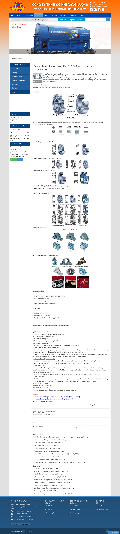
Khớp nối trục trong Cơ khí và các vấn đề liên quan (48, 493)
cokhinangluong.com (23, 531)
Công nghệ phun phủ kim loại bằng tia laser (46, 471)
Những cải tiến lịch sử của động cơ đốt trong (47, 459)
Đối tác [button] (54, 15)
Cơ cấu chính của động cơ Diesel (43, 474)
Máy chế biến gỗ (17, 68)
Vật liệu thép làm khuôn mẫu (43, 448)
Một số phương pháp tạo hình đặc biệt (45, 440)
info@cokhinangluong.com (99, 6)
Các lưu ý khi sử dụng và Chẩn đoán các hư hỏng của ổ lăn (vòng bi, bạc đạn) (57, 437)
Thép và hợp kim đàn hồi (41, 491)
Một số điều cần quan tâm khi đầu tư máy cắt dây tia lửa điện (52, 454)
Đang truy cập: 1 (24, 524)
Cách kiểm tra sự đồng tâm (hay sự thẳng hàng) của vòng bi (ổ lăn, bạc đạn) (56, 462)
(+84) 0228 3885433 (98, 2)
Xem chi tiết (13, 122)
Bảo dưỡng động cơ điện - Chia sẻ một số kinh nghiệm (49, 488)
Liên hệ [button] (82, 15)
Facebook (103, 506)
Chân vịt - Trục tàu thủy (18, 80)
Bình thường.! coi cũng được (19, 152)
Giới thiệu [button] (29, 15)
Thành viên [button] (74, 15)
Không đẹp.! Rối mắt (17, 156)
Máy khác (15, 84)
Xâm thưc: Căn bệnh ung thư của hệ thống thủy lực (48, 479)
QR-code (15, 524)
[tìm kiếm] (40, 58)
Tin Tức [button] (38, 15)
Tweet (34, 422)
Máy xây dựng (16, 72)
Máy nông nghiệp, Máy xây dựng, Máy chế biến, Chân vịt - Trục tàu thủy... (30, 51)
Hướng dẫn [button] (63, 15)
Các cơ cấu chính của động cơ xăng (45, 456)
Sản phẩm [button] (19, 15)
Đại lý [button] (46, 15)
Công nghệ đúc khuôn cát (41, 468)
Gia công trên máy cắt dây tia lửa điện (46, 451)
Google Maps (104, 509)
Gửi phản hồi (113, 532)
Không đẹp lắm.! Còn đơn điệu (19, 154)
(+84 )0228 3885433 (75, 20)
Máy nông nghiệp (17, 76)
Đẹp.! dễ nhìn (15, 149)
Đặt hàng (14, 88)
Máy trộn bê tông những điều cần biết (44, 485)
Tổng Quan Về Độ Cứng (41, 445)
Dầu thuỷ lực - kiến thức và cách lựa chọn (45, 476)
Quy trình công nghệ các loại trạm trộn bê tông (47, 482)
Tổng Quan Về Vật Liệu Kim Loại (44, 442)
